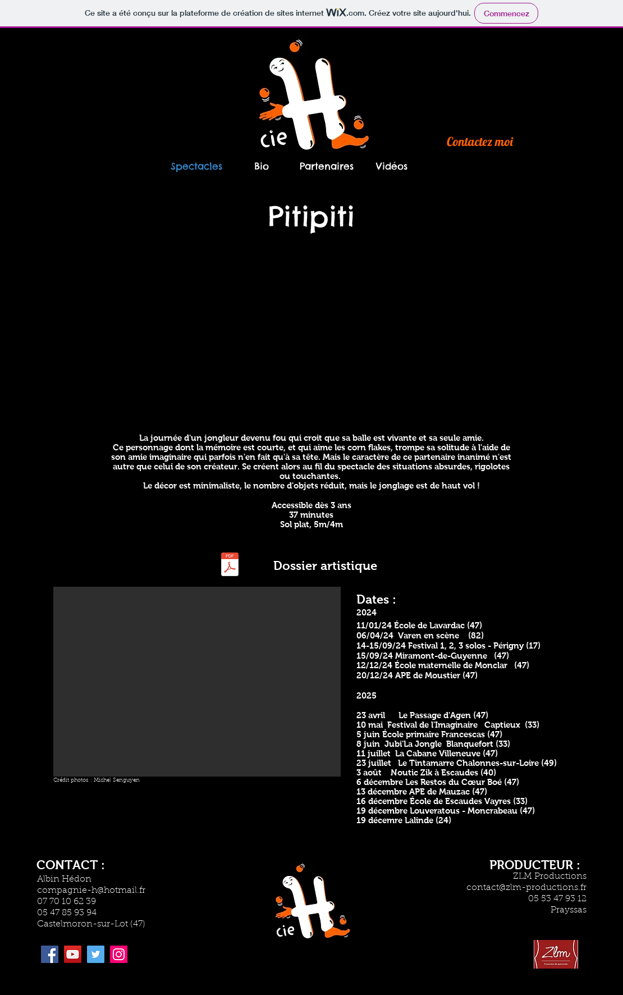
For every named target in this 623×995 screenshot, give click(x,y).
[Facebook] (49, 954)
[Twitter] (95, 954)
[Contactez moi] (480, 141)
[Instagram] (118, 954)
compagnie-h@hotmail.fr (91, 890)
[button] (197, 682)
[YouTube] (72, 954)
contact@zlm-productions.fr (526, 887)
